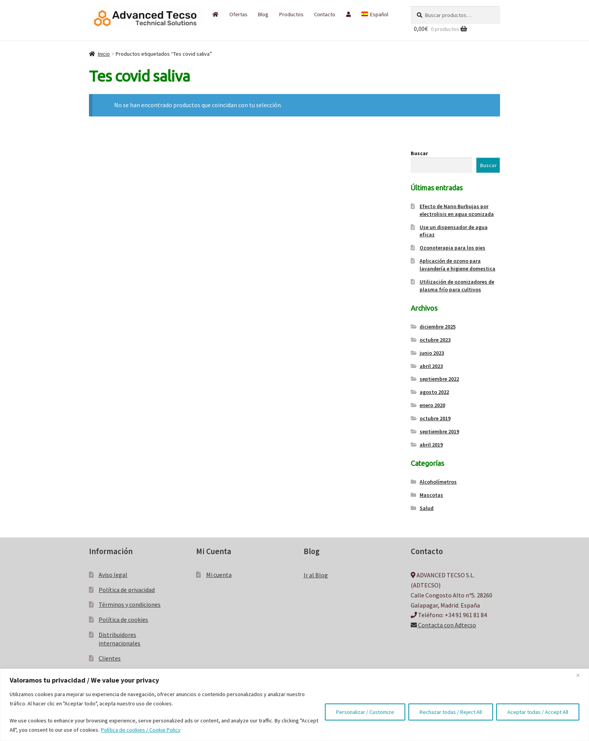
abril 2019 (431, 444)
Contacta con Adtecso (443, 625)
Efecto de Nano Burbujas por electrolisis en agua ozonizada (457, 210)
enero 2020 (432, 405)
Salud (427, 508)
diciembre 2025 (438, 326)
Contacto (324, 14)
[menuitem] (375, 14)
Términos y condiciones (129, 604)
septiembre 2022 (439, 378)
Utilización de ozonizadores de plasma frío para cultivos (457, 285)
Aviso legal (113, 574)
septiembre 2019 (439, 431)
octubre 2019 (435, 418)
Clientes (110, 658)
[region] (294, 705)
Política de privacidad (127, 590)
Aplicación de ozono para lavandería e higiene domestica (457, 264)
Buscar (419, 153)
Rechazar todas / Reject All (451, 711)
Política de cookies (123, 619)
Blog (263, 14)
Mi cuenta (219, 574)
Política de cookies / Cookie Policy (141, 729)
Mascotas (431, 494)
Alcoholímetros (438, 481)
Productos (291, 14)
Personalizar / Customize (365, 711)
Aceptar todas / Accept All (537, 711)
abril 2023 (431, 366)
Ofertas (238, 14)
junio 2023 (432, 352)
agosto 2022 (434, 391)
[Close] (581, 675)
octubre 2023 (435, 339)
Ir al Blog (316, 575)
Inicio (104, 53)
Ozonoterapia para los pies (452, 247)
